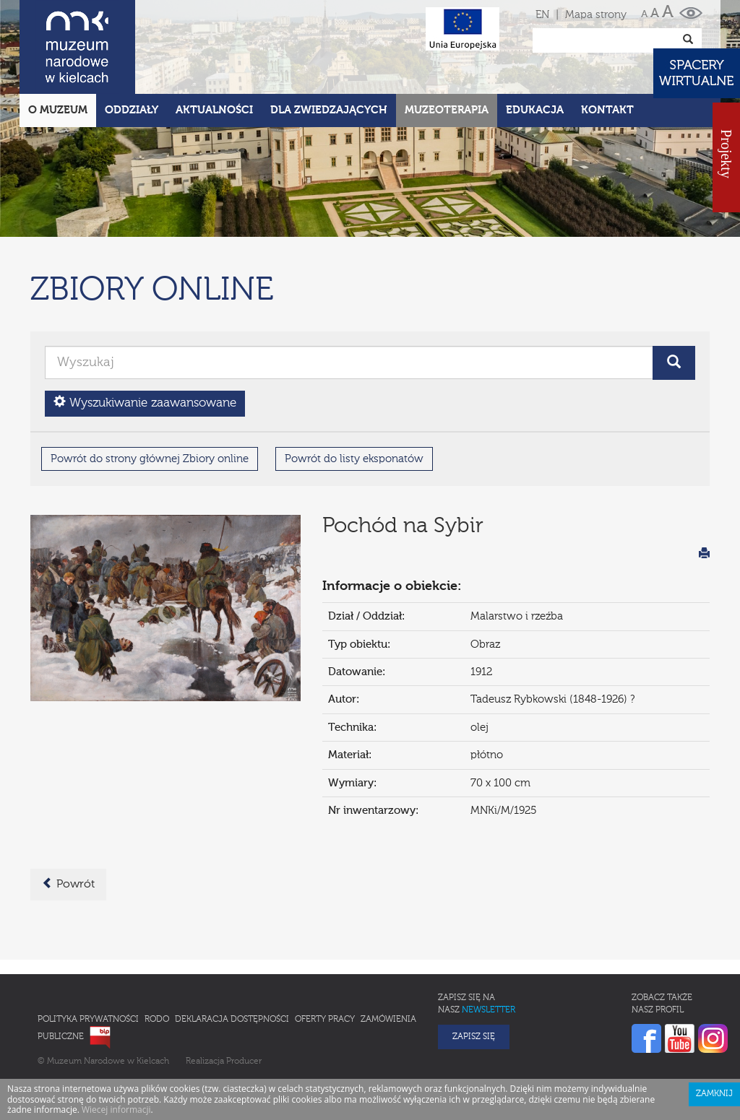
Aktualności (214, 110)
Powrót (68, 883)
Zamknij (714, 1094)
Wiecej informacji (116, 1109)
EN (542, 14)
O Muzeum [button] (57, 110)
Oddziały (131, 110)
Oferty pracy (325, 1019)
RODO (157, 1019)
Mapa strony (596, 14)
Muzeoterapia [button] (447, 110)
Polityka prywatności (88, 1019)
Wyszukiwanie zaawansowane (144, 402)
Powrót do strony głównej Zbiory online (150, 458)
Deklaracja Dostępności (232, 1019)
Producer (244, 1061)
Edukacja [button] (535, 110)
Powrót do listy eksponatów (354, 458)
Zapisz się (473, 1037)
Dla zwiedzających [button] (328, 110)
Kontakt (607, 110)
